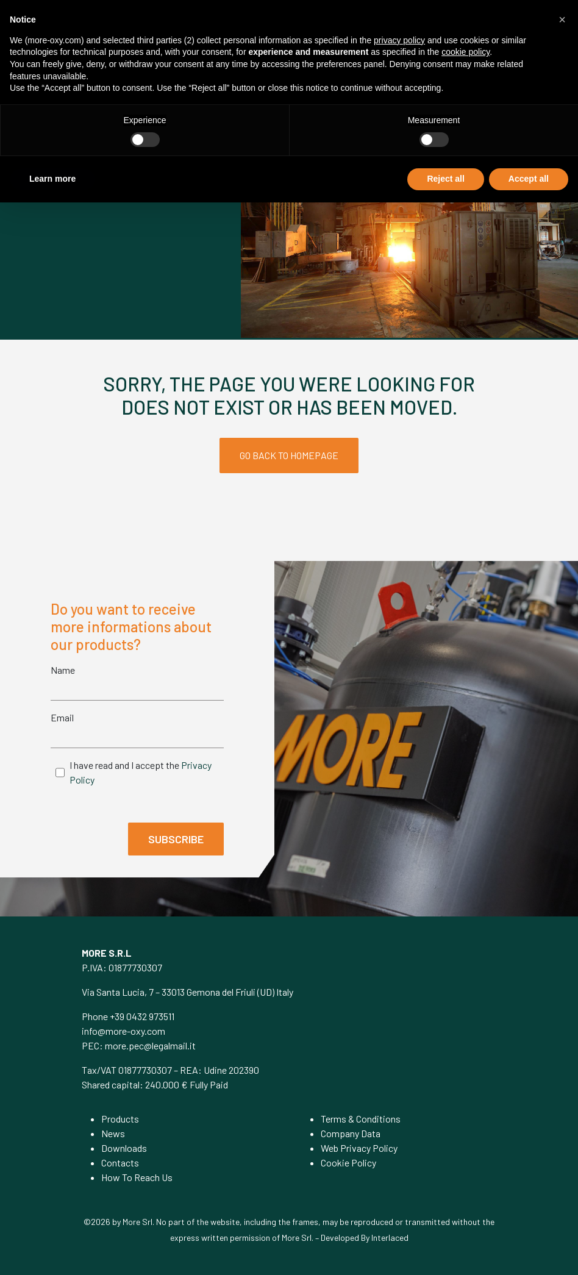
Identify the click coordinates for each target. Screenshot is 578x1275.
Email (62, 717)
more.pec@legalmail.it (150, 1045)
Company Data (350, 1133)
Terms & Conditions (361, 1118)
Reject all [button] (445, 179)
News (113, 1133)
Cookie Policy (348, 1162)
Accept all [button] (528, 179)
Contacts (120, 1162)
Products (120, 1118)
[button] (562, 19)
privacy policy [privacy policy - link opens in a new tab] (399, 40)
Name (63, 670)
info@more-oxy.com (123, 1031)
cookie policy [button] (465, 52)
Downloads (124, 1148)
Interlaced (390, 1237)
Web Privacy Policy (359, 1148)
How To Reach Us (137, 1177)
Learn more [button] (52, 179)
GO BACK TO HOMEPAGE (289, 455)
